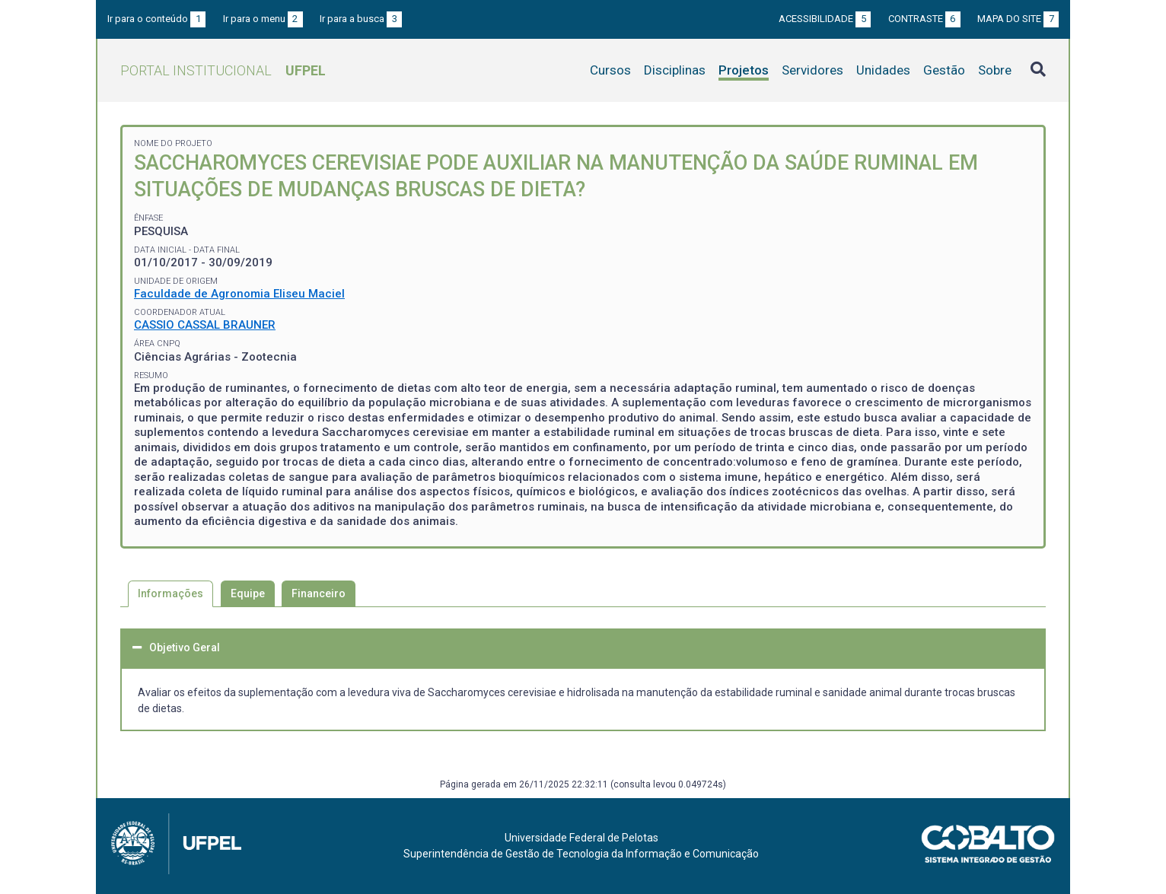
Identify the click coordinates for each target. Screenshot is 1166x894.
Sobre (994, 70)
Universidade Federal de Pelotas (581, 838)
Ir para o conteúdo (156, 18)
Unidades (883, 70)
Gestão (944, 70)
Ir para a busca (361, 18)
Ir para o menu (263, 18)
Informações (170, 593)
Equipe (248, 593)
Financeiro (319, 593)
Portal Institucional (223, 70)
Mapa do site (1018, 18)
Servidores (812, 70)
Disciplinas (675, 70)
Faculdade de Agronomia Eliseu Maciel (239, 294)
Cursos (610, 70)
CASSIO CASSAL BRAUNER (205, 325)
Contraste (924, 18)
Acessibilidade (825, 18)
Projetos (743, 70)
